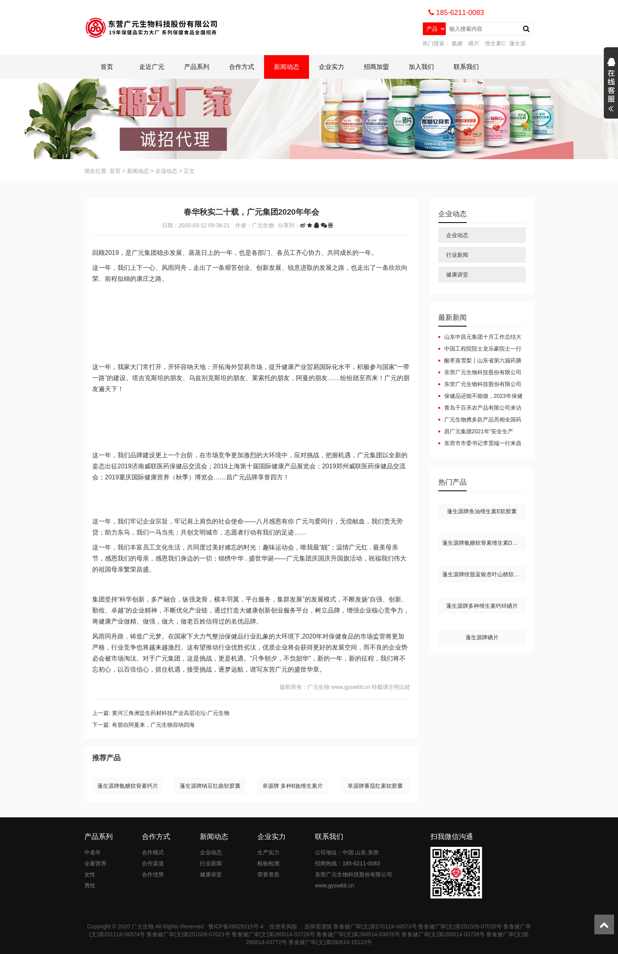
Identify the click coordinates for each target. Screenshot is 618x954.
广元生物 (143, 926)
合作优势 (153, 874)
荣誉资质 (268, 874)
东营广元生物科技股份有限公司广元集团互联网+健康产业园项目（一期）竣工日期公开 (479, 372)
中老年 (92, 852)
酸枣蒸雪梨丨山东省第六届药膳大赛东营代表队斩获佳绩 (479, 360)
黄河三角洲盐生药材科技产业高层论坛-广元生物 (171, 713)
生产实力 (268, 852)
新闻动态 (286, 66)
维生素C (495, 43)
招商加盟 (376, 66)
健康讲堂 (457, 274)
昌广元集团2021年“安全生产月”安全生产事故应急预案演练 (476, 431)
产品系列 (196, 66)
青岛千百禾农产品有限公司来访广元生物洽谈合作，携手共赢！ (479, 408)
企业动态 (166, 171)
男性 (89, 885)
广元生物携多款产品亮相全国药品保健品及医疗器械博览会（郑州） (479, 419)
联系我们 (466, 66)
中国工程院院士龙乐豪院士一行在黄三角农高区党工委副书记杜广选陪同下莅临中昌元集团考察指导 (479, 349)
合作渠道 (153, 863)
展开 (611, 86)
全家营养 (95, 863)
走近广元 (151, 66)
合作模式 (153, 852)
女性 (89, 874)
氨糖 (457, 43)
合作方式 (241, 66)
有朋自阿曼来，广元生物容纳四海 (153, 725)
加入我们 (421, 66)
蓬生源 (517, 43)
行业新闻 (457, 255)
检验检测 (268, 863)
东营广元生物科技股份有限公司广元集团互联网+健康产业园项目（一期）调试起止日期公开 (479, 384)
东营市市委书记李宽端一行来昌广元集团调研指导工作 (479, 443)
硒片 (473, 43)
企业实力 (331, 66)
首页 (107, 66)
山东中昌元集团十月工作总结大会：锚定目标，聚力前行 (479, 337)
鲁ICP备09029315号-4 (236, 926)
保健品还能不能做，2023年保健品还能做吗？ (480, 396)
